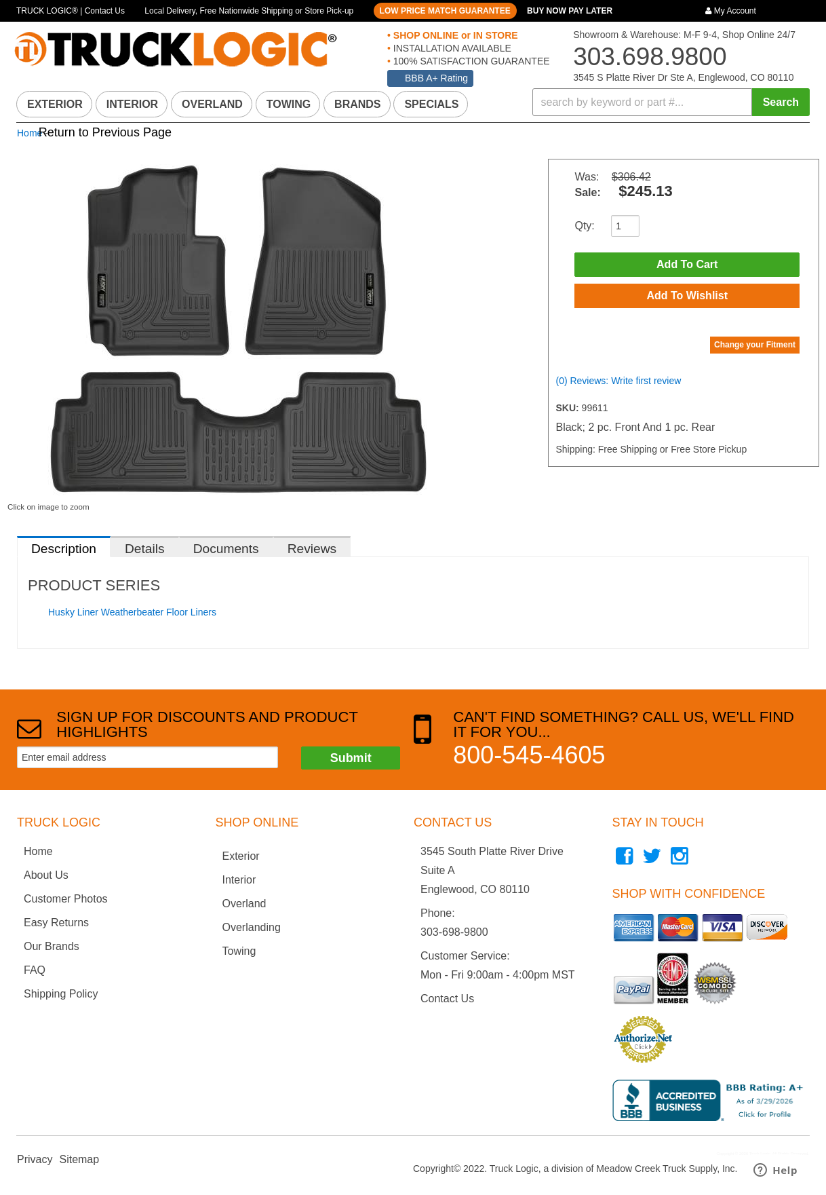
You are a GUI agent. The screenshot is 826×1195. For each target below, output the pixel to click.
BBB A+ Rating (436, 78)
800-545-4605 (529, 755)
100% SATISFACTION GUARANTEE (470, 61)
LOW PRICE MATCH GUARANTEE (445, 11)
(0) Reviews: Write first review (618, 380)
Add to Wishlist (687, 295)
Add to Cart (686, 264)
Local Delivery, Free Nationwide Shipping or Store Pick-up (248, 11)
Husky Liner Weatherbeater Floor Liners (132, 612)
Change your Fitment (754, 344)
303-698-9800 (454, 932)
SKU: (568, 407)
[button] (671, 102)
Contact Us (447, 998)
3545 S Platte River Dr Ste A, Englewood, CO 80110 (683, 77)
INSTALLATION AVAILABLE (451, 48)
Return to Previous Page (105, 132)
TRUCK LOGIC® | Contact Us (70, 11)
